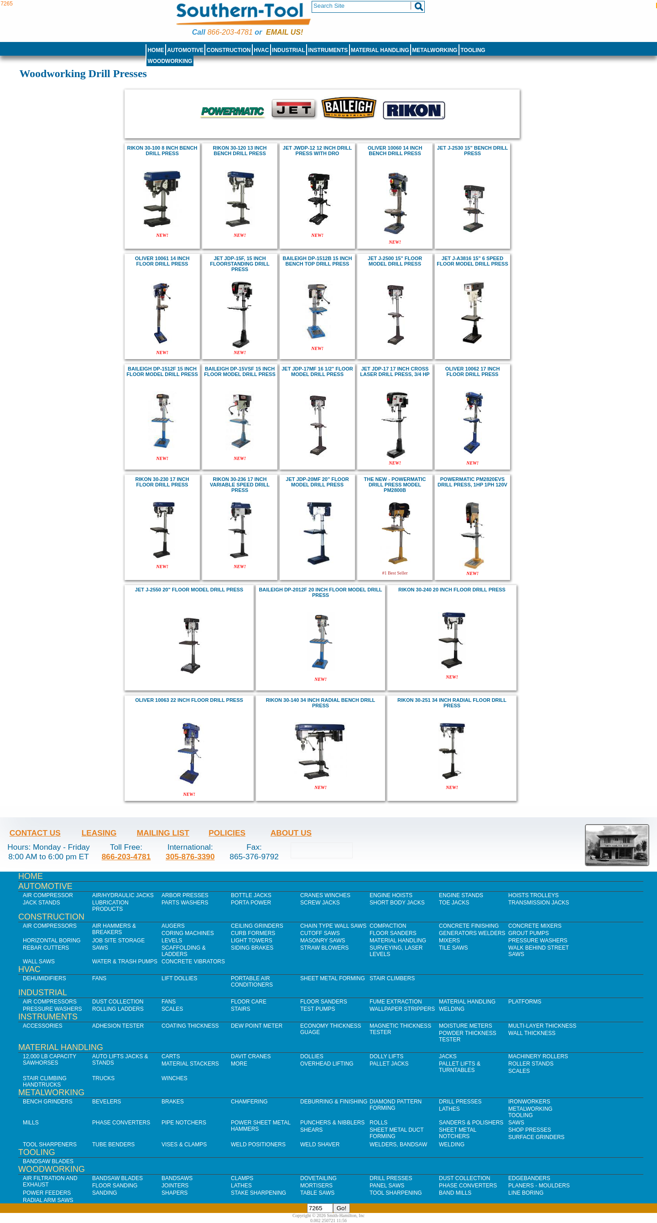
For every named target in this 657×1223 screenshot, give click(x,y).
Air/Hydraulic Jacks (123, 895)
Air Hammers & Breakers (114, 929)
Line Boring (525, 1193)
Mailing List (163, 832)
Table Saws (317, 1193)
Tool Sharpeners (50, 1144)
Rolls (378, 1122)
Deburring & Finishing (333, 1101)
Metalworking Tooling (530, 1112)
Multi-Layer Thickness (542, 1026)
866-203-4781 (229, 32)
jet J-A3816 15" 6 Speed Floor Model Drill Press (472, 261)
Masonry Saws (322, 940)
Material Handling (380, 50)
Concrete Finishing (469, 926)
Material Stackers (190, 1064)
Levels (172, 940)
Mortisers (316, 1185)
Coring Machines (188, 933)
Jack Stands (41, 902)
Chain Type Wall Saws (333, 926)
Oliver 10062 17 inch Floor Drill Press (472, 371)
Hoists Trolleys (533, 895)
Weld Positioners (258, 1144)
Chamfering (249, 1101)
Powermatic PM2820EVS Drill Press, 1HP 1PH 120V (472, 481)
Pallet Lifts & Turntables (459, 1067)
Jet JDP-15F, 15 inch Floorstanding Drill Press (239, 264)
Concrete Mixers (535, 926)
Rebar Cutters (46, 948)
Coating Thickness (190, 1026)
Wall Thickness (532, 1033)
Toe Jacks (454, 902)
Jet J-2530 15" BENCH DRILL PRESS (472, 150)
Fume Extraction (396, 1001)
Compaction (388, 926)
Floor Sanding (114, 1185)
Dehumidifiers (44, 978)
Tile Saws (453, 948)
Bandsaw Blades (48, 1161)
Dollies (311, 1056)
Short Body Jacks (397, 902)
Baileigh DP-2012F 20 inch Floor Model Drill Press (320, 592)
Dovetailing (318, 1178)
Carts (171, 1056)
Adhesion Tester (118, 1026)
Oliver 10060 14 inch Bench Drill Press (395, 150)
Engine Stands (461, 895)
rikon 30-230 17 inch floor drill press (162, 481)
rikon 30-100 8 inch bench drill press (162, 150)
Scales (172, 1009)
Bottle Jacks (251, 895)
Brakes (173, 1101)
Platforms (524, 1001)
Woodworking (169, 61)
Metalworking (434, 50)
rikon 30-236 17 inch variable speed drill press (240, 484)
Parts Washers (185, 902)
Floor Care (248, 1001)
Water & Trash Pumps (124, 961)
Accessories (43, 1026)
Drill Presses (460, 1101)
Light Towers (251, 940)
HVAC (261, 50)
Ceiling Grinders (257, 926)
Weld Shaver (319, 1144)
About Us (291, 832)
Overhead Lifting (327, 1064)
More (239, 1064)
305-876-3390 (190, 856)
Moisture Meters (465, 1026)
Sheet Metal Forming (332, 978)
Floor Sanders (393, 933)
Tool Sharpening (396, 1193)
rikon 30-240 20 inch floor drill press (452, 589)
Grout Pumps (528, 933)
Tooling (472, 50)
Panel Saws (387, 1185)
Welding (451, 1009)
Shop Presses (529, 1130)
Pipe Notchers (184, 1122)
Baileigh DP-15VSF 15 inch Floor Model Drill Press (239, 371)
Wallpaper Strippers (402, 1009)
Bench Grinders (48, 1101)
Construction (229, 50)
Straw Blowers (324, 948)
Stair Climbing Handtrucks (45, 1081)
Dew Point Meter (256, 1026)
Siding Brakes (252, 948)
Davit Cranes (251, 1056)
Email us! (284, 32)
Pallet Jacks (389, 1064)
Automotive (185, 50)
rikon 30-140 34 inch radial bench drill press (320, 702)
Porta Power (251, 902)
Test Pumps (317, 1009)
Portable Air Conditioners (252, 981)
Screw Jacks (320, 902)
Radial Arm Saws (48, 1200)
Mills (31, 1122)
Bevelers (106, 1101)
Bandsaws (177, 1178)
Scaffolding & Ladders (184, 951)
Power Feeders (47, 1193)
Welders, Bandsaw (398, 1144)
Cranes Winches (325, 895)
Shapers (175, 1193)
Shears (311, 1130)
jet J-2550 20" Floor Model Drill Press (189, 589)
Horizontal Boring (52, 940)
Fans (99, 978)
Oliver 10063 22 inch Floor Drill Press (189, 700)
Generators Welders (472, 933)
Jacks (448, 1056)
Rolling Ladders (118, 1009)
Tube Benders (113, 1144)
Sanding (104, 1193)
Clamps (242, 1178)
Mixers (449, 940)
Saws (100, 948)
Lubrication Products (110, 905)
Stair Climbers (392, 978)
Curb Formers (253, 933)
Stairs (240, 1009)
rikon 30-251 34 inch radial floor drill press (451, 702)
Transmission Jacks (538, 902)
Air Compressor (48, 895)
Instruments (328, 50)
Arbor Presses (185, 895)
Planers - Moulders (539, 1185)
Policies (227, 832)
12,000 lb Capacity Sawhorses (49, 1059)
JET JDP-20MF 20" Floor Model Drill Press (317, 481)
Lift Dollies (179, 978)
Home (155, 50)
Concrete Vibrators (193, 961)
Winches (175, 1078)
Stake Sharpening (258, 1193)
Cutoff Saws (320, 933)
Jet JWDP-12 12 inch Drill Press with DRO (317, 150)
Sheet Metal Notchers (457, 1133)
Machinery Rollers (538, 1056)
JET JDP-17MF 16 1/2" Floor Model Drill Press (317, 371)
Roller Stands (530, 1064)
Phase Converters (121, 1122)
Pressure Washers (538, 940)
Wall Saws (39, 961)
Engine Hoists (391, 895)
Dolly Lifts (386, 1056)
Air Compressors (50, 926)
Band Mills (455, 1193)
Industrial (288, 50)
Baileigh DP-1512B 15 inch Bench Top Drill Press (317, 261)
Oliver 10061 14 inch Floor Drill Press (162, 261)
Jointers (175, 1185)
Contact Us (35, 832)
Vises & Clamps (184, 1144)
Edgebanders (529, 1178)
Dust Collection (117, 1001)
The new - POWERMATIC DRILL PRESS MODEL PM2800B (395, 484)
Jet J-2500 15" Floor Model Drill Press (395, 261)
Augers (173, 926)
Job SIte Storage (118, 940)
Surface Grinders (536, 1137)
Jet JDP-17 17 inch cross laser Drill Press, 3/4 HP (394, 371)
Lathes (449, 1109)
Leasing (99, 832)
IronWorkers (529, 1101)
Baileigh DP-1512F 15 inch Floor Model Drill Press (162, 371)
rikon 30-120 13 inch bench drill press (240, 150)
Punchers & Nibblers (332, 1122)
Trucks (103, 1078)
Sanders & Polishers (471, 1122)
